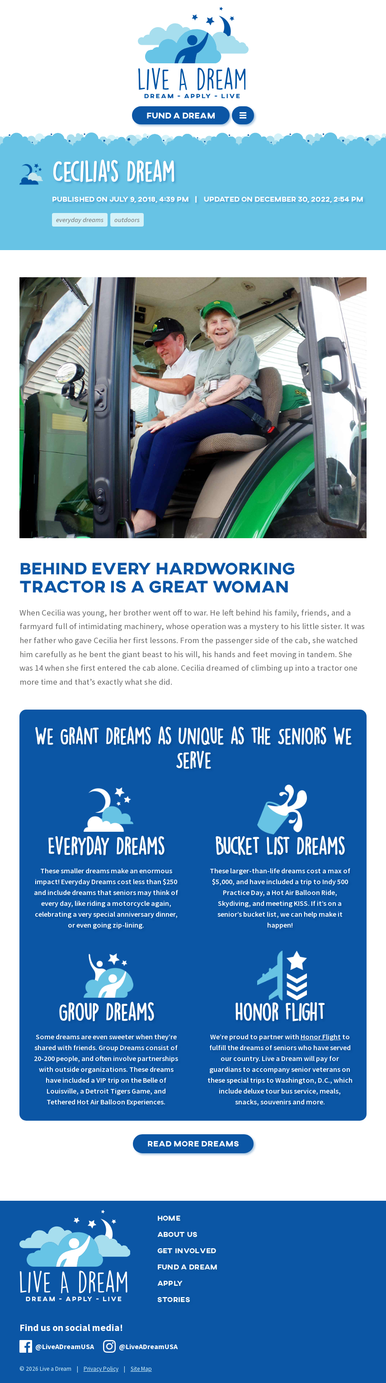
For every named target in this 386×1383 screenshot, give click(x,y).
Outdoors (127, 220)
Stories (173, 1299)
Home (168, 1217)
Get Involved (187, 1250)
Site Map (141, 1369)
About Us (177, 1234)
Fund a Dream (180, 115)
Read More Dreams (193, 1143)
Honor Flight (321, 1036)
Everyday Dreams (80, 220)
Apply (170, 1283)
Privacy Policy (101, 1369)
